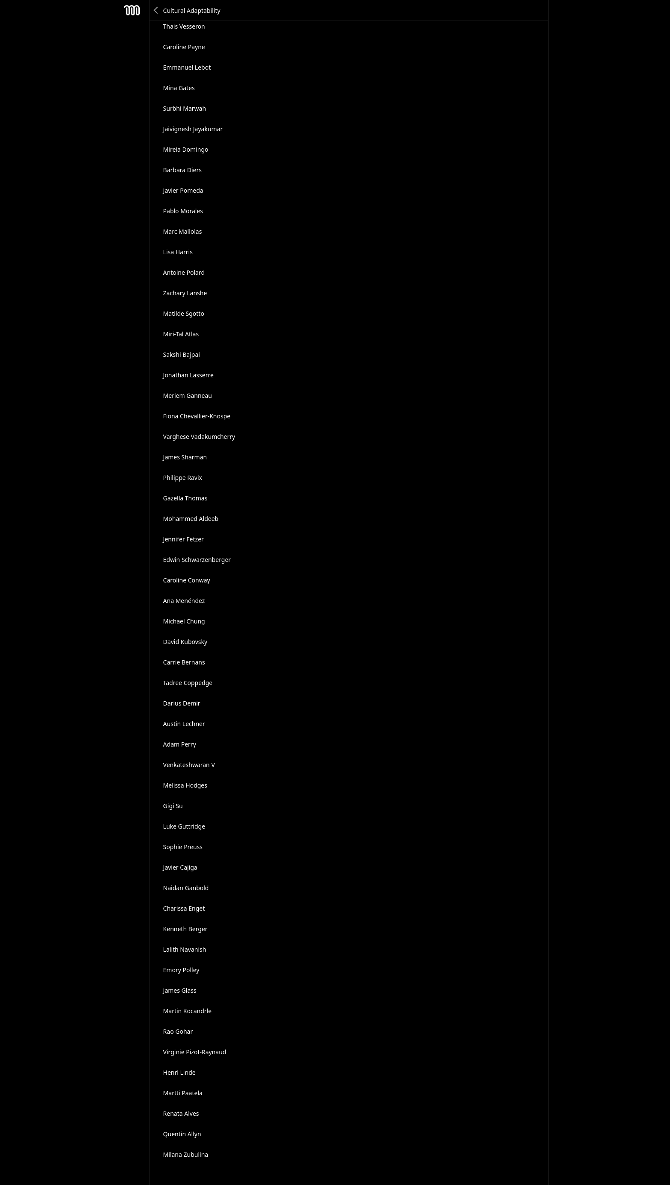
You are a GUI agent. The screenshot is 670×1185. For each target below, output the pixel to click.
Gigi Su (173, 806)
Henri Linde (179, 1072)
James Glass (180, 990)
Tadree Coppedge (188, 683)
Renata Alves (181, 1113)
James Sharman (185, 457)
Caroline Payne (184, 47)
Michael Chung (184, 621)
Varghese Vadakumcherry (199, 436)
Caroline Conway (186, 580)
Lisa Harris (178, 252)
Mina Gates (179, 88)
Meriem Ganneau (187, 395)
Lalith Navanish (184, 949)
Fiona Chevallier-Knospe (197, 416)
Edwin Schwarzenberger (197, 560)
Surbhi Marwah (184, 108)
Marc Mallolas (182, 231)
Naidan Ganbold (186, 888)
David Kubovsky (185, 642)
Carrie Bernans (184, 662)
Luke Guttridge (184, 826)
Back (156, 10)
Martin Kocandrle (187, 1011)
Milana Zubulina (186, 1154)
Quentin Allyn (182, 1134)
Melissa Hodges (185, 785)
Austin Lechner (184, 724)
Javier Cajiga (180, 867)
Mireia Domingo (186, 149)
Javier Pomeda (183, 190)
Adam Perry (179, 744)
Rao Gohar (178, 1031)
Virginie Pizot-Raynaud (194, 1052)
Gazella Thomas (185, 498)
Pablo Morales (183, 211)
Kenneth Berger (185, 929)
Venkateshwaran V (189, 765)
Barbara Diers (182, 170)
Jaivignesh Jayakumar (193, 129)
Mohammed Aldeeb (191, 519)
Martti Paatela (183, 1093)
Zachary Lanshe (185, 293)
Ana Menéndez (184, 601)
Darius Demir (181, 703)
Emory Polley (181, 970)
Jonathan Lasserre (188, 375)
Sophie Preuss (183, 847)
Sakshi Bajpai (181, 354)
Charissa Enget (184, 908)
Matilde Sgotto (183, 313)
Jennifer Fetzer (183, 539)
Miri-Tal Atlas (181, 334)
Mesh (132, 10)
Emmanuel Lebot (187, 67)
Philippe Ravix (182, 477)
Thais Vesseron (184, 26)
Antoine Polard (184, 272)
